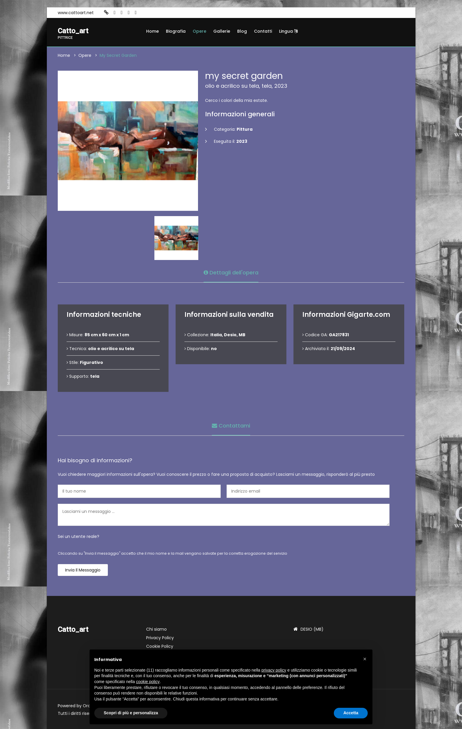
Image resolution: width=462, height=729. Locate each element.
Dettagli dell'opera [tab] (231, 272)
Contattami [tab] (231, 425)
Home (152, 31)
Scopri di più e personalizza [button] (131, 712)
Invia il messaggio (82, 570)
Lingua (288, 31)
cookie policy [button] (148, 681)
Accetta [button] (350, 712)
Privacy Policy (160, 638)
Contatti (263, 31)
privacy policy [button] (273, 670)
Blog (242, 31)
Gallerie (221, 31)
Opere (199, 31)
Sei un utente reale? (78, 536)
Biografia (176, 31)
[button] (364, 659)
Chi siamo (156, 629)
